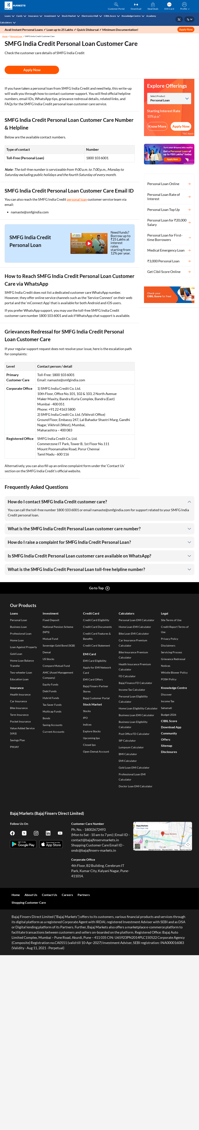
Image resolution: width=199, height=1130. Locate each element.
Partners (84, 895)
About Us (31, 895)
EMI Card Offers (93, 679)
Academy (151, 15)
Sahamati (166, 708)
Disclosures (169, 752)
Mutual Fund (50, 638)
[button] (184, 6)
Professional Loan (20, 633)
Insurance (33, 15)
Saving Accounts (52, 725)
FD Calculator (127, 676)
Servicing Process (171, 652)
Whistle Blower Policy (174, 672)
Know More (157, 126)
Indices (87, 724)
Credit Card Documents (97, 626)
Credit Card (91, 613)
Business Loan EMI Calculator (136, 715)
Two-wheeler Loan (21, 672)
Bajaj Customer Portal (96, 698)
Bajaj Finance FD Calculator (135, 683)
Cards (19, 15)
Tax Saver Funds (52, 704)
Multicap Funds (52, 711)
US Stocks (48, 659)
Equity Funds (50, 684)
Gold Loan (16, 653)
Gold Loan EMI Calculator (134, 767)
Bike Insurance (19, 708)
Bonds (46, 718)
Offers (165, 739)
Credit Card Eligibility (96, 620)
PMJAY (14, 747)
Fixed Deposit (51, 620)
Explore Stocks (92, 731)
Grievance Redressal (173, 659)
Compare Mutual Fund (56, 665)
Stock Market (69, 15)
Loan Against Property (23, 647)
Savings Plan (17, 740)
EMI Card (89, 654)
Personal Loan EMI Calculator (136, 620)
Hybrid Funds (51, 698)
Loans (8, 15)
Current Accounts (53, 731)
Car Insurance (18, 701)
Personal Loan (16, 36)
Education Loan (19, 679)
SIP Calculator (127, 740)
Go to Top (96, 588)
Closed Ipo (89, 744)
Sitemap (166, 745)
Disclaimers (168, 645)
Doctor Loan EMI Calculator (135, 786)
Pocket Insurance (20, 721)
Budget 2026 (168, 714)
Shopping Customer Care (29, 902)
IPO (85, 717)
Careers (67, 895)
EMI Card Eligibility (94, 660)
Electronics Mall (90, 15)
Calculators (6, 22)
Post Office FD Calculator (134, 733)
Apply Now (186, 29)
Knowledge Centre (131, 15)
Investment (50, 15)
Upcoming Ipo (91, 738)
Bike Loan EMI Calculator (134, 633)
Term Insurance (19, 714)
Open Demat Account (96, 751)
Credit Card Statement (96, 645)
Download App (171, 727)
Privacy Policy (169, 638)
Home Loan (17, 640)
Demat (47, 652)
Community (169, 733)
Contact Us (49, 895)
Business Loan (18, 626)
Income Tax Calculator (132, 689)
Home (5, 36)
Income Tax (167, 701)
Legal (164, 613)
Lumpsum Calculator (131, 747)
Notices (165, 665)
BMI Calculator (128, 754)
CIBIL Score (110, 15)
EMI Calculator (128, 760)
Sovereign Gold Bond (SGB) (59, 645)
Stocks (87, 711)
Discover (166, 694)
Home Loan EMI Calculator (135, 626)
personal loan (77, 199)
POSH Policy (168, 679)
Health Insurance (20, 694)
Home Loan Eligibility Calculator (138, 708)
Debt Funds (50, 691)
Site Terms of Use (171, 620)
